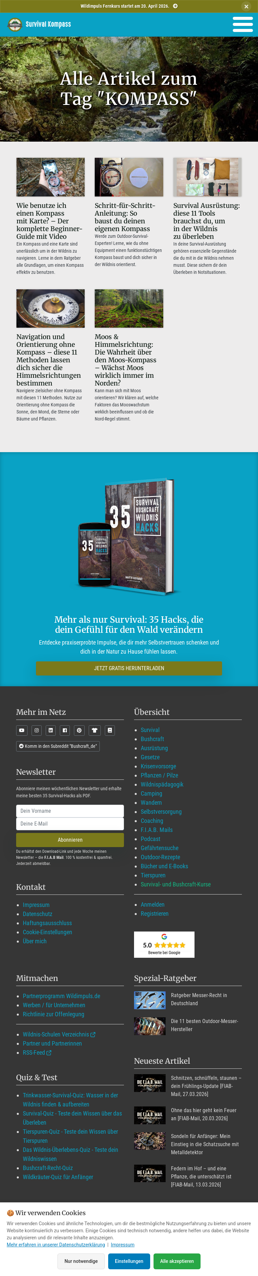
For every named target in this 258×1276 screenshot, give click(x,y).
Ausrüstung (154, 748)
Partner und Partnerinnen (52, 1043)
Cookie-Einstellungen (47, 932)
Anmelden (153, 904)
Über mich (35, 941)
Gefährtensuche (159, 847)
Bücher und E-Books (164, 866)
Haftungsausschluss (47, 922)
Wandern (151, 802)
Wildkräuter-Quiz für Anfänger (58, 1176)
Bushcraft (152, 738)
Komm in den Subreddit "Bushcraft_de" (58, 746)
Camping (151, 793)
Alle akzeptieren (177, 1261)
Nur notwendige (81, 1261)
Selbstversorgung (161, 811)
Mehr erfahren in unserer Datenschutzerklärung (56, 1244)
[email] (70, 823)
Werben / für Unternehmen (54, 1005)
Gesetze (150, 757)
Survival (150, 729)
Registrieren (155, 913)
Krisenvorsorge (158, 766)
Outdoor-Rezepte (160, 857)
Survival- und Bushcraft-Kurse (176, 884)
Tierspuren (153, 875)
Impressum (36, 904)
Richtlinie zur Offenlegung (53, 1014)
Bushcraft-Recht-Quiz (48, 1167)
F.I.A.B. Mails (157, 829)
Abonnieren (70, 840)
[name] (70, 811)
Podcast (150, 838)
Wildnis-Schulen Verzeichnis (56, 1034)
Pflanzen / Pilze (159, 775)
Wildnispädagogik (162, 784)
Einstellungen (129, 1261)
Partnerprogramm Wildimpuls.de (61, 995)
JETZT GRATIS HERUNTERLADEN (129, 668)
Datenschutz (37, 913)
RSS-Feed (34, 1052)
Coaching (152, 820)
